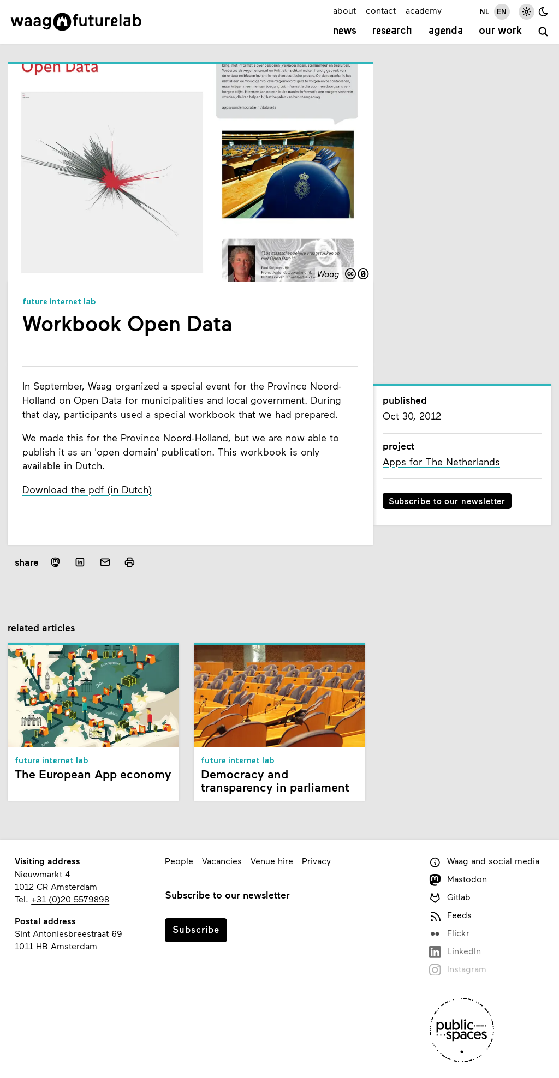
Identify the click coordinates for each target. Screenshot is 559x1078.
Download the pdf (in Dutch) (87, 489)
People (179, 860)
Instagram (457, 969)
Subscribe (196, 929)
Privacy (316, 860)
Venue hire (272, 860)
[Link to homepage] (76, 22)
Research (392, 31)
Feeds (450, 915)
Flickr (449, 933)
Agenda (446, 31)
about (344, 10)
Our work (500, 31)
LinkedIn (454, 951)
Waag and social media (484, 861)
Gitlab (449, 897)
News (344, 31)
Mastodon (457, 879)
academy (424, 10)
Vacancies (222, 860)
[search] (543, 32)
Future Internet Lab (59, 302)
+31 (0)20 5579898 (70, 899)
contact (381, 10)
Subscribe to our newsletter (447, 501)
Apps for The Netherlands (441, 462)
